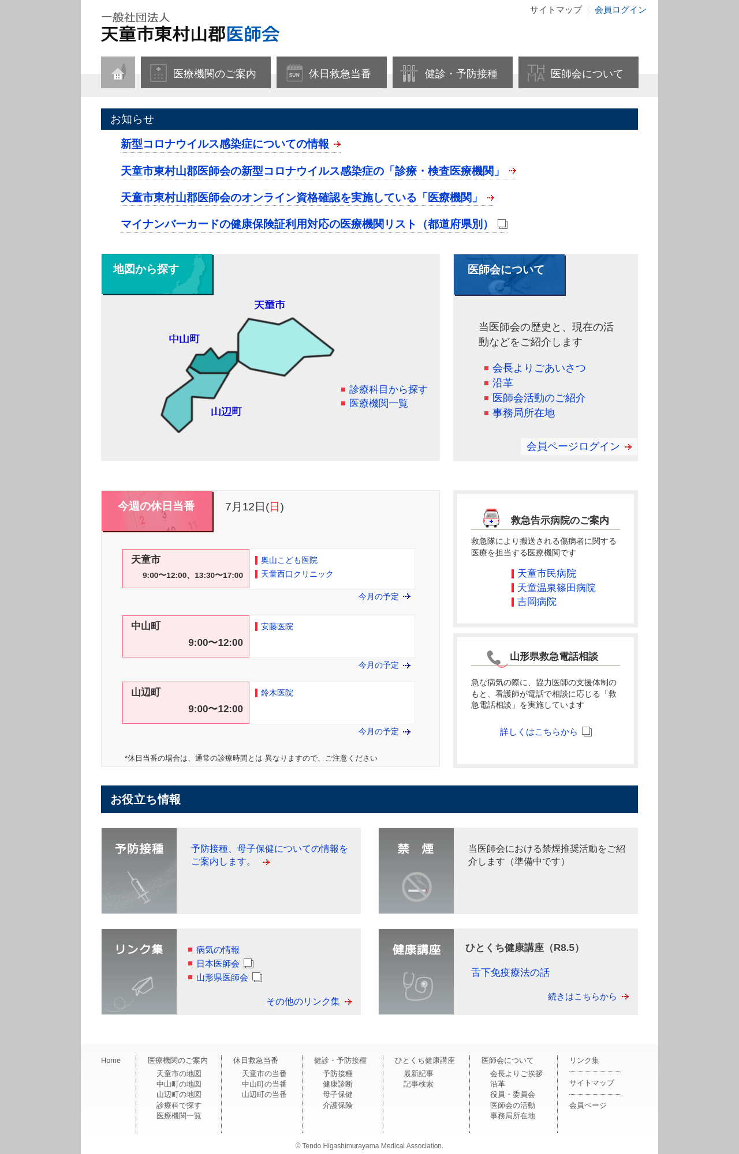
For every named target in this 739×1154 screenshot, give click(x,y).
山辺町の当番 (264, 1094)
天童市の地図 (178, 1073)
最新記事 (419, 1073)
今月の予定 (379, 596)
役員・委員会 (512, 1094)
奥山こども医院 (289, 560)
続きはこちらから (582, 996)
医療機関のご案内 (214, 74)
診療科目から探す (388, 389)
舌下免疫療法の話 (510, 972)
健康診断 (338, 1084)
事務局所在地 (523, 413)
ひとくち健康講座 (425, 1060)
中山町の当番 (264, 1084)
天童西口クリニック (297, 574)
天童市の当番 (264, 1073)
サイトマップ (556, 9)
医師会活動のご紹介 (539, 398)
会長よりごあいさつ (539, 368)
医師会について (587, 74)
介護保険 (338, 1105)
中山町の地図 (178, 1084)
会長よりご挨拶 (516, 1073)
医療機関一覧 (378, 403)
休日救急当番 (340, 74)
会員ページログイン (573, 446)
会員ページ (588, 1105)
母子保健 (338, 1094)
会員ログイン (621, 9)
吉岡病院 (537, 601)
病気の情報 (218, 949)
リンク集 (584, 1060)
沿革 (502, 383)
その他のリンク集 (303, 1001)
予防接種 (338, 1073)
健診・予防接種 (461, 74)
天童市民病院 (546, 573)
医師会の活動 (512, 1105)
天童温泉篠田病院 (556, 587)
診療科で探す (178, 1105)
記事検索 (419, 1084)
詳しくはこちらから (539, 731)
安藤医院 (277, 626)
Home (111, 1060)
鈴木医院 (277, 693)
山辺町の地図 (178, 1094)
